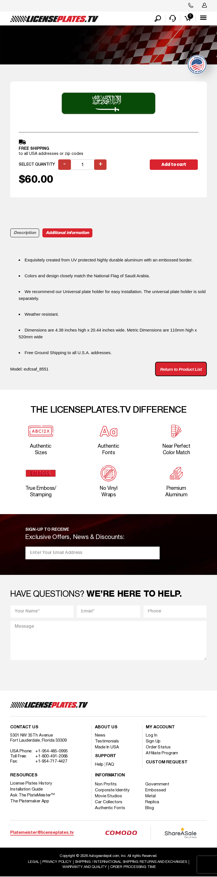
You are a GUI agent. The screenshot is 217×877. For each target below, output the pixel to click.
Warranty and (84, 867)
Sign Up (153, 742)
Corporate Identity (112, 790)
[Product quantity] (82, 165)
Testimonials (107, 742)
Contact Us (24, 728)
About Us (106, 728)
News (100, 736)
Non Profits (106, 785)
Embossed (156, 790)
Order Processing (133, 867)
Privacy (56, 862)
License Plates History (31, 784)
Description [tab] (25, 233)
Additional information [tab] (67, 233)
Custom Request (167, 763)
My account (160, 728)
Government (157, 785)
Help (99, 765)
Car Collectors (108, 802)
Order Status (158, 748)
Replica (152, 802)
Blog (150, 808)
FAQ (110, 765)
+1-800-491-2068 (51, 757)
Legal (33, 862)
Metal (151, 796)
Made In (107, 748)
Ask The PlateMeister (32, 796)
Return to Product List (181, 369)
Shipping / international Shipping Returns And (131, 862)
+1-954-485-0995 (51, 751)
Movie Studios (108, 796)
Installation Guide (26, 790)
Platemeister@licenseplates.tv (42, 833)
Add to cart (173, 165)
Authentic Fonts (110, 808)
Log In (151, 736)
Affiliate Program (162, 753)
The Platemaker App (29, 802)
